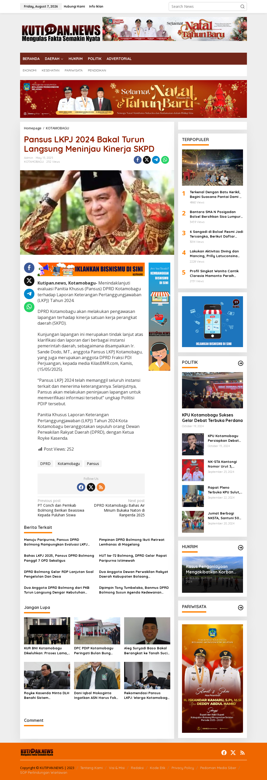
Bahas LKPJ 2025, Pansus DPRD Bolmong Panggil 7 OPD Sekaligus (59, 557)
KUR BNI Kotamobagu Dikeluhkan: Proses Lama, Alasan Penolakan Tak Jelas (46, 650)
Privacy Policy (183, 768)
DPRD (45, 463)
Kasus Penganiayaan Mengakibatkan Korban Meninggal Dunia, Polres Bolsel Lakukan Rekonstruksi (210, 569)
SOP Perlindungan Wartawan (43, 772)
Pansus (93, 463)
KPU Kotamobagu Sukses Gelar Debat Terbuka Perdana (212, 417)
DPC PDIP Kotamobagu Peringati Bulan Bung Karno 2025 (93, 650)
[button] (242, 6)
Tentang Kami (91, 768)
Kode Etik (157, 768)
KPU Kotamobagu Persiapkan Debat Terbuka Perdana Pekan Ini (223, 438)
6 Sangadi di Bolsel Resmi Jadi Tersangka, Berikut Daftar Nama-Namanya (216, 234)
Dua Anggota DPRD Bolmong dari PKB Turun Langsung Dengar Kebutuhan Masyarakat (56, 590)
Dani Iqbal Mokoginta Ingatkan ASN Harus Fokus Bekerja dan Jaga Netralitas (97, 695)
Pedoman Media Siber (218, 768)
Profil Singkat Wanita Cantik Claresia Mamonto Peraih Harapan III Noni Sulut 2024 (214, 273)
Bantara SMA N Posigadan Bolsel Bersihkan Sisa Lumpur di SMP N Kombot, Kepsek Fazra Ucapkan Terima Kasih (215, 214)
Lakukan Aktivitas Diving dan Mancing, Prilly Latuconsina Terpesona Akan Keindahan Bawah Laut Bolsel (214, 253)
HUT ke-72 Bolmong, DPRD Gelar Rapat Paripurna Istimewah (133, 557)
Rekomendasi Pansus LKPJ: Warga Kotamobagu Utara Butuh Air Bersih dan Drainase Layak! (146, 695)
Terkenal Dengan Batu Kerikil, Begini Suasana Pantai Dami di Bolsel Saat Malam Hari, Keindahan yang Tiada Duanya (216, 194)
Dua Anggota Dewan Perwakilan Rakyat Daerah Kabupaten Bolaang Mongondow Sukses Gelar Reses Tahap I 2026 (134, 574)
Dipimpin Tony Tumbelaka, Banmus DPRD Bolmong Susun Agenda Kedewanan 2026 (134, 590)
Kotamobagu (69, 463)
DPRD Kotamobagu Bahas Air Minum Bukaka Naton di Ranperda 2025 (119, 507)
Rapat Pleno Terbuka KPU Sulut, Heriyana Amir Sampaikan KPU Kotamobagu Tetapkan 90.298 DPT (224, 489)
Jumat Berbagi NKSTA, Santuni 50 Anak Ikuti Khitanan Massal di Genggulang (224, 515)
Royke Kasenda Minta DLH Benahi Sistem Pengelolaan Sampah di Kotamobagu (46, 695)
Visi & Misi (117, 768)
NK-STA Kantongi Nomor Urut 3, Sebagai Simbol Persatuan (222, 464)
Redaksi (137, 768)
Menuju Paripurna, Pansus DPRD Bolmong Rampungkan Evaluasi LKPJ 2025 (56, 542)
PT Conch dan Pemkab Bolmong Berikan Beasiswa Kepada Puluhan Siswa (63, 507)
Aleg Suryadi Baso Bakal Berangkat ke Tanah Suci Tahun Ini (145, 650)
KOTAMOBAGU (34, 162)
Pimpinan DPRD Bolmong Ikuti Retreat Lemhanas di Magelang (132, 541)
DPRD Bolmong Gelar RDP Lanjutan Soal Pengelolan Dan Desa (59, 574)
